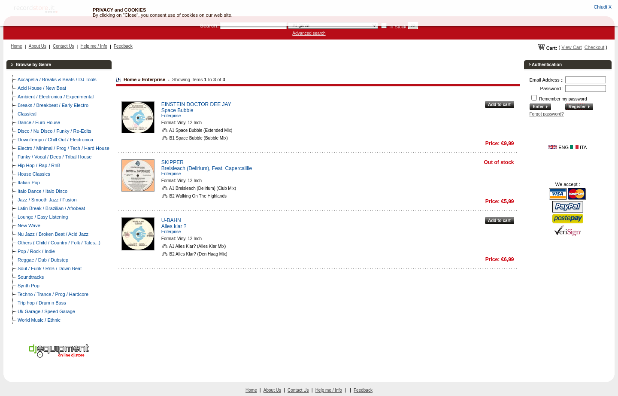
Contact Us (63, 46)
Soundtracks (31, 277)
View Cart (571, 47)
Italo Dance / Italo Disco (42, 191)
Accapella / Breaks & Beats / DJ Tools (57, 79)
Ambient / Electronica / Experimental (56, 96)
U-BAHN (171, 220)
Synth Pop (28, 285)
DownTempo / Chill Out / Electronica (55, 139)
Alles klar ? (174, 226)
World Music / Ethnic (39, 320)
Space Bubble (177, 110)
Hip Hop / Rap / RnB (39, 165)
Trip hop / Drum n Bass (42, 302)
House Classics (34, 174)
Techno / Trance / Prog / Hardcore (53, 294)
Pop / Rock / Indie (36, 251)
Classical (27, 113)
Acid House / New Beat (42, 88)
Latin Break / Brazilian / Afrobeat (51, 208)
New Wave (29, 225)
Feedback (123, 46)
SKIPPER (172, 162)
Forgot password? (547, 114)
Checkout (594, 47)
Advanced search (308, 33)
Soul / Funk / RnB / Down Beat (50, 268)
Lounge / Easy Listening (43, 216)
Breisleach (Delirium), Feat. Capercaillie (206, 168)
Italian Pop (29, 182)
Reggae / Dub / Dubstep (43, 259)
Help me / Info (94, 46)
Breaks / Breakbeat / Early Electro (53, 105)
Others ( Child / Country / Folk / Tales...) (59, 242)
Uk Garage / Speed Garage (46, 311)
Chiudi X (603, 6)
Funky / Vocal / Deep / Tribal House (54, 156)
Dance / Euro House (39, 122)
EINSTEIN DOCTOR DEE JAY (196, 104)
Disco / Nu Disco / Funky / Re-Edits (54, 131)
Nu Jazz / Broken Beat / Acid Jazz (53, 234)
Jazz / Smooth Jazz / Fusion (47, 199)
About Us (37, 46)
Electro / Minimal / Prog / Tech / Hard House (63, 148)
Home (16, 46)
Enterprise (171, 115)
